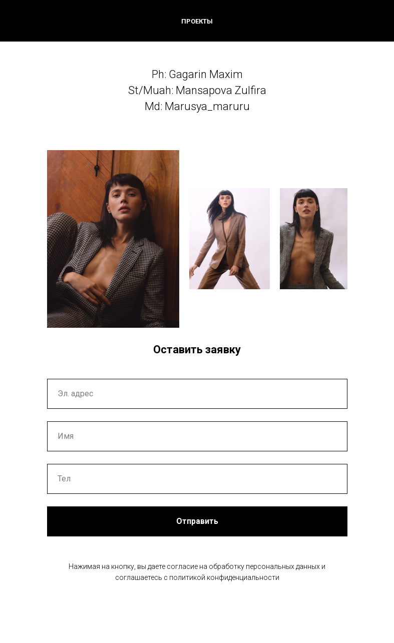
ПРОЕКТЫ (197, 21)
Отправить (197, 521)
